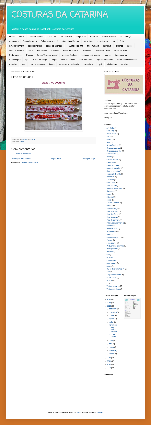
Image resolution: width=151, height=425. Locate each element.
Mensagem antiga (88, 159)
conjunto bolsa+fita (74, 46)
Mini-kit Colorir (120, 50)
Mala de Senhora (16, 50)
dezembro (113, 309)
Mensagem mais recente (21, 159)
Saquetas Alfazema (70, 41)
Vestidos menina (36, 36)
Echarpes (94, 36)
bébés (22, 36)
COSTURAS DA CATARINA (59, 15)
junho (111, 322)
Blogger (100, 412)
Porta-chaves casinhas (127, 60)
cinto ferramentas (37, 64)
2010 (109, 364)
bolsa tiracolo (103, 41)
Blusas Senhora (30, 41)
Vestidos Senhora (69, 55)
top (114, 41)
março (111, 347)
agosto (112, 319)
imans (51, 64)
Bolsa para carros (71, 50)
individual (107, 46)
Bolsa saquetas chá (49, 41)
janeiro (112, 354)
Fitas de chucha (112, 335)
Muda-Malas (66, 36)
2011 (109, 361)
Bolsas (12, 36)
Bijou (27, 60)
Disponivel (81, 36)
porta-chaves (89, 64)
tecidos (124, 64)
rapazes (107, 55)
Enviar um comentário (23, 154)
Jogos (54, 60)
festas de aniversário (90, 55)
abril (111, 344)
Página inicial (56, 159)
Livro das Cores (103, 50)
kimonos (119, 46)
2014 (109, 303)
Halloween (87, 50)
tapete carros (121, 55)
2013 (109, 306)
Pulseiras (13, 64)
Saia (24, 64)
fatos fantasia (93, 46)
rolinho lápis (112, 64)
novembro (113, 312)
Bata (122, 41)
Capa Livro (52, 36)
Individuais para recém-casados (113, 328)
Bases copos (14, 60)
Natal (31, 50)
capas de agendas (54, 46)
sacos (130, 46)
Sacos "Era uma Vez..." (47, 55)
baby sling (88, 41)
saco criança (125, 36)
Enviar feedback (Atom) (29, 163)
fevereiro (112, 350)
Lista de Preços (68, 60)
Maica (79, 412)
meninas (55, 50)
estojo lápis (42, 50)
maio (111, 340)
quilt (100, 64)
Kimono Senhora (16, 46)
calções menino (35, 46)
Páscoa (29, 55)
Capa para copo (40, 60)
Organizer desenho (104, 60)
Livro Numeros (85, 60)
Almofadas (13, 41)
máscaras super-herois (69, 64)
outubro (112, 315)
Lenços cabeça (109, 36)
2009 (109, 368)
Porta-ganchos (15, 55)
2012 (109, 358)
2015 (109, 299)
